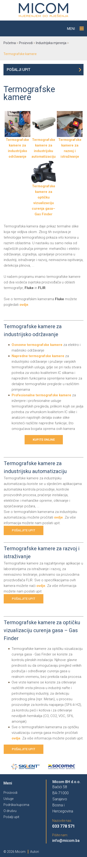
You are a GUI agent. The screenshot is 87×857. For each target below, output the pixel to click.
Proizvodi (10, 792)
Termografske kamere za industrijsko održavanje (17, 146)
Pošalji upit (18, 69)
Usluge (8, 799)
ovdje (23, 305)
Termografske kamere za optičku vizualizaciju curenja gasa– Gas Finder (44, 198)
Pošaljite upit (23, 530)
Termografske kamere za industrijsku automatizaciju (44, 146)
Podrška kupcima (16, 805)
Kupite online (44, 439)
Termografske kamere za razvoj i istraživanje (70, 146)
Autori (34, 852)
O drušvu (9, 811)
